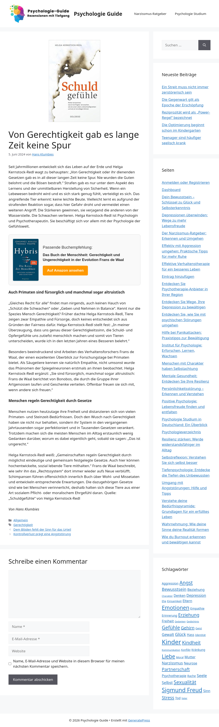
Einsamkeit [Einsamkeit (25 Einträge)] (174, 601)
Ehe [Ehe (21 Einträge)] (164, 601)
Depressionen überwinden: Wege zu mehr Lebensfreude (185, 220)
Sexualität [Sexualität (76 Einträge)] (185, 682)
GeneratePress (139, 720)
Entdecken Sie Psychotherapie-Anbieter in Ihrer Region (185, 289)
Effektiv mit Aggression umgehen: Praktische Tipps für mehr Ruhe (185, 251)
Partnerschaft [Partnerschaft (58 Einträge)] (176, 669)
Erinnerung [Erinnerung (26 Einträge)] (169, 615)
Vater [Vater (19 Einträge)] (184, 698)
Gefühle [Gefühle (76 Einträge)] (171, 627)
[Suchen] (204, 45)
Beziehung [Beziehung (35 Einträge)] (196, 589)
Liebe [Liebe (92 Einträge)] (168, 656)
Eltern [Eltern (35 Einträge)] (187, 601)
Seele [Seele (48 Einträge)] (202, 675)
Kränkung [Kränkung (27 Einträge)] (198, 650)
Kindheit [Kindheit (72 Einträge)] (191, 642)
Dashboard (171, 189)
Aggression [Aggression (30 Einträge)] (170, 583)
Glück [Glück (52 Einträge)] (180, 634)
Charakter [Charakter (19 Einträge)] (167, 595)
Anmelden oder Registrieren (186, 182)
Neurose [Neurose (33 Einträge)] (190, 663)
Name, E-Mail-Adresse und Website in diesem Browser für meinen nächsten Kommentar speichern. (69, 664)
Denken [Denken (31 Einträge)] (180, 595)
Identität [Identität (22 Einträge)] (200, 635)
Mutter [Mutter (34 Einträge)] (190, 657)
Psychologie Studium (190, 13)
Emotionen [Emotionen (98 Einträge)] (175, 607)
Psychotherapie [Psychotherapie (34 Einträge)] (174, 675)
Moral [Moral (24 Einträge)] (180, 657)
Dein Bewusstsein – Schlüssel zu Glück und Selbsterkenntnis (181, 202)
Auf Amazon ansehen (65, 270)
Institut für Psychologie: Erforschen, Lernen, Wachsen (182, 350)
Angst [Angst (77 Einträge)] (186, 582)
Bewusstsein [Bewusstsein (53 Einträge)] (174, 589)
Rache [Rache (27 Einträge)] (191, 676)
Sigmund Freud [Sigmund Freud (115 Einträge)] (182, 690)
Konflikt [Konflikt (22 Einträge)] (185, 650)
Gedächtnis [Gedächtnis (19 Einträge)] (193, 621)
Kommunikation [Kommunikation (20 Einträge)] (171, 649)
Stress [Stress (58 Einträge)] (168, 697)
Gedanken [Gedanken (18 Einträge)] (180, 621)
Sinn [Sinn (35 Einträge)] (206, 691)
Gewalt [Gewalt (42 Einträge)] (168, 634)
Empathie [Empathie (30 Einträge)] (197, 608)
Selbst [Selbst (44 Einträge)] (167, 682)
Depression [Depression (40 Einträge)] (196, 595)
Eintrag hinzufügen (178, 276)
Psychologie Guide (98, 13)
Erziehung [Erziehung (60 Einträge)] (188, 615)
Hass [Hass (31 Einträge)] (190, 635)
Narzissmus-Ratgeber (150, 13)
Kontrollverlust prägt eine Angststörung (42, 534)
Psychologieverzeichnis (181, 431)
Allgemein (20, 520)
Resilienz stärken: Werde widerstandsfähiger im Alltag (182, 444)
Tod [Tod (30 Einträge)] (177, 698)
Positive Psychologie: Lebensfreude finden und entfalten (183, 406)
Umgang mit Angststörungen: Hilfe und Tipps (184, 488)
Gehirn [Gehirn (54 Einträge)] (188, 628)
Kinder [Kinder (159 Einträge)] (171, 642)
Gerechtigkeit (23, 525)
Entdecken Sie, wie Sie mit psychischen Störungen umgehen (184, 320)
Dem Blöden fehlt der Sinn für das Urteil (42, 529)
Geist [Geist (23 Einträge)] (198, 628)
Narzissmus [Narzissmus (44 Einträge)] (172, 663)
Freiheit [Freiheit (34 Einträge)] (168, 621)
